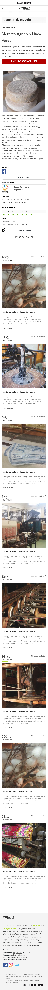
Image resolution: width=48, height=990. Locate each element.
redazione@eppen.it (18, 955)
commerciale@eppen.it (19, 957)
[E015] (17, 965)
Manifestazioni (8, 28)
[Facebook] (4, 171)
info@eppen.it (17, 953)
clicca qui (24, 959)
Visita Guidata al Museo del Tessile (19, 312)
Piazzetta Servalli (8, 222)
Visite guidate (8, 328)
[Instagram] (11, 965)
